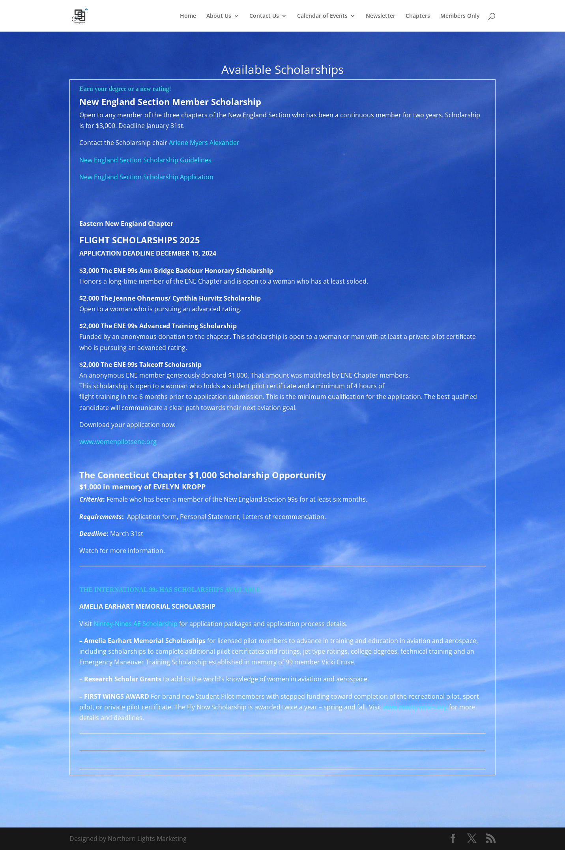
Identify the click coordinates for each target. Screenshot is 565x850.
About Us (218, 16)
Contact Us (264, 16)
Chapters (418, 16)
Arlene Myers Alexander (204, 142)
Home (188, 16)
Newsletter (380, 16)
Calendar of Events (322, 16)
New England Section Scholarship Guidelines (145, 160)
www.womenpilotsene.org (118, 441)
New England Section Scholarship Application (146, 177)
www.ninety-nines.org (415, 707)
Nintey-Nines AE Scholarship (136, 623)
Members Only (460, 16)
